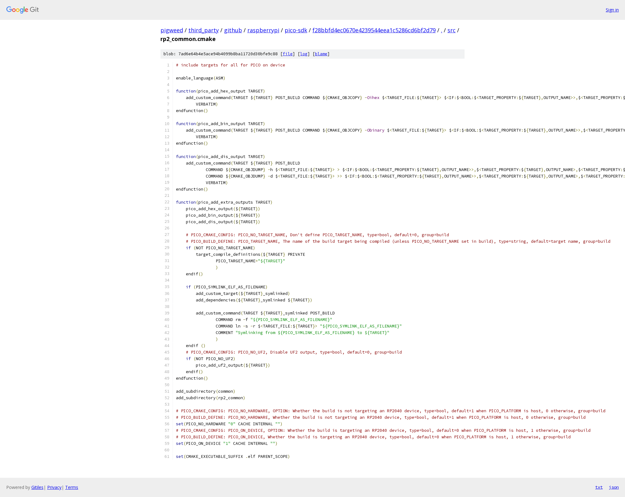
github (233, 30)
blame (321, 53)
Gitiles (37, 487)
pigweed (171, 30)
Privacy (54, 487)
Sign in (612, 10)
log (304, 53)
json (614, 487)
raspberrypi (263, 30)
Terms (71, 487)
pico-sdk (296, 30)
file (288, 53)
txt (599, 487)
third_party (203, 30)
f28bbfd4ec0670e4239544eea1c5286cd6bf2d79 (374, 30)
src (451, 30)
